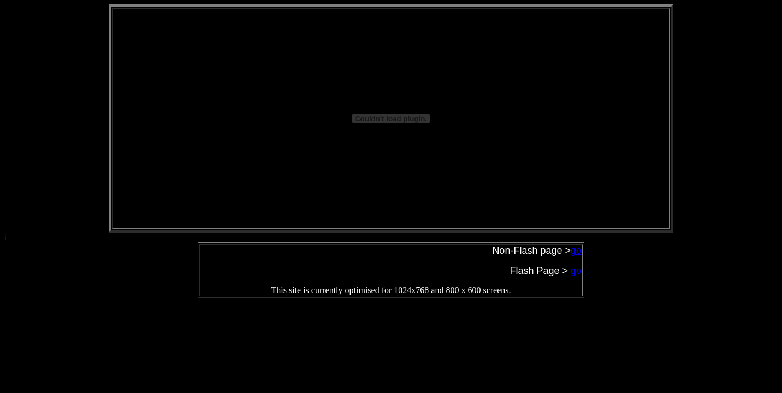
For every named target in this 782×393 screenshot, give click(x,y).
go (576, 270)
